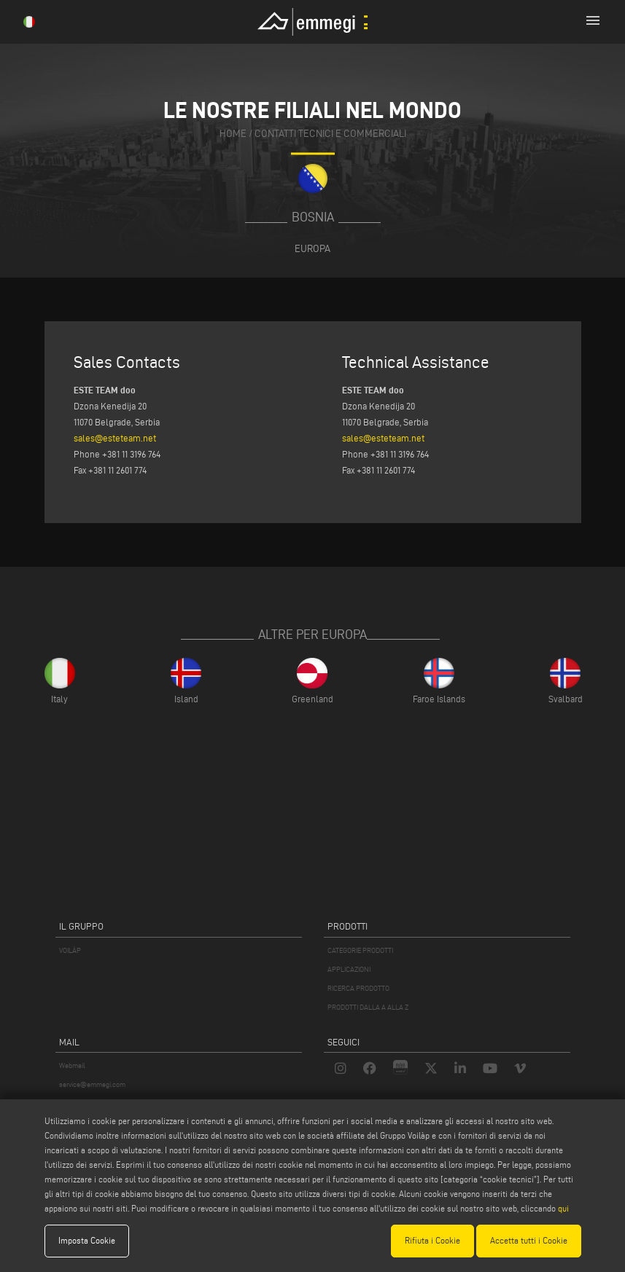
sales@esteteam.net (115, 438)
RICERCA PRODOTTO (358, 988)
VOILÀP (70, 950)
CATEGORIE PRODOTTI (360, 950)
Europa (312, 248)
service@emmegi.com (92, 1084)
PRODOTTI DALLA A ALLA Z (367, 1007)
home (233, 134)
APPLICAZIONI (348, 969)
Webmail (72, 1065)
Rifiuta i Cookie (432, 1240)
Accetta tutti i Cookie (528, 1240)
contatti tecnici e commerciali (330, 134)
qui (563, 1208)
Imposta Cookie (86, 1240)
